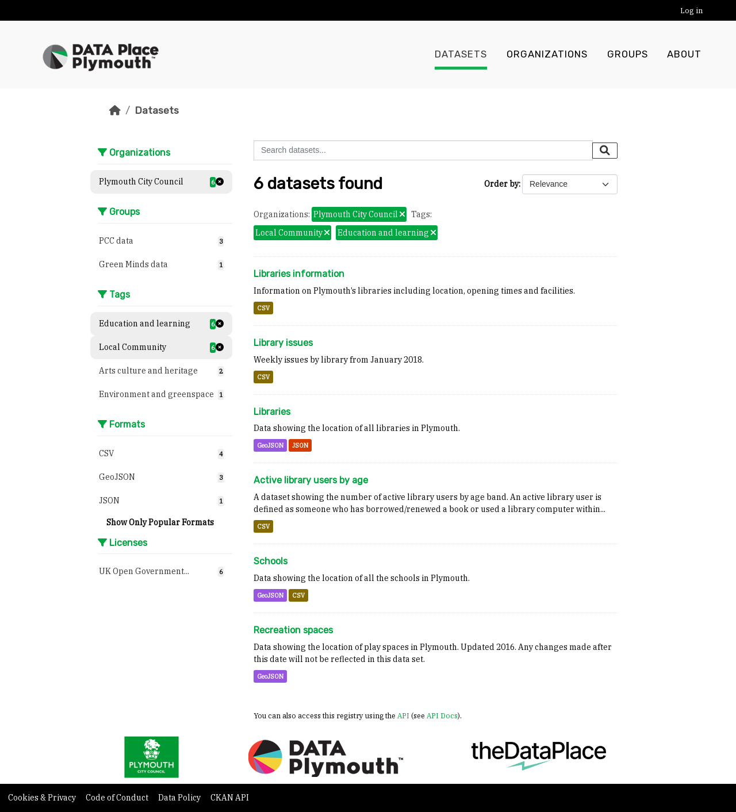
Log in (691, 11)
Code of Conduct (118, 797)
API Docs (442, 715)
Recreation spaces (293, 630)
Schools (271, 561)
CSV (263, 308)
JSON (300, 445)
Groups (627, 54)
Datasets (461, 54)
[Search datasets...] (423, 150)
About (684, 54)
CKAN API (229, 797)
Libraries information (299, 273)
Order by (501, 184)
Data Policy (180, 797)
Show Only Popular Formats (160, 522)
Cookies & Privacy (43, 797)
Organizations (547, 54)
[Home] (115, 110)
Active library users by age (311, 480)
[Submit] (605, 151)
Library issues (283, 342)
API (403, 715)
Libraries (272, 411)
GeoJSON (270, 445)
